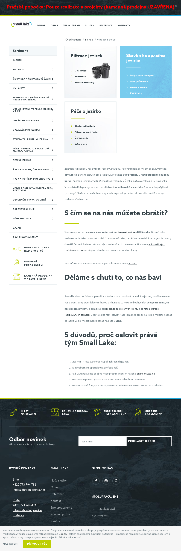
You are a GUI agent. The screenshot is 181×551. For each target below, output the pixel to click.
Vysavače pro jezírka (26, 129)
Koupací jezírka (61, 514)
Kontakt (56, 501)
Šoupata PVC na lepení (142, 75)
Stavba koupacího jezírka (145, 58)
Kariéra (55, 521)
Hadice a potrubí (139, 87)
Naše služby (59, 480)
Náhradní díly (22, 218)
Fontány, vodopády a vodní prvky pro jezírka (31, 98)
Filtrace (18, 69)
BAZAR (17, 227)
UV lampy (19, 88)
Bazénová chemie (24, 209)
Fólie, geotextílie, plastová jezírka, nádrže (31, 149)
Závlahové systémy (25, 237)
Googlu (63, 533)
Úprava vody (81, 137)
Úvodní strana (73, 39)
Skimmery (80, 76)
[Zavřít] (175, 7)
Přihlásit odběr (151, 441)
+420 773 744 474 (24, 505)
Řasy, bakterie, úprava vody (31, 169)
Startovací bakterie (85, 125)
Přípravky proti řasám (86, 132)
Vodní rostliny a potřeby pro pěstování (32, 189)
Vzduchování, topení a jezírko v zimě (32, 110)
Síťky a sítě (81, 143)
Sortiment (20, 50)
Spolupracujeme (61, 508)
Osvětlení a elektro (26, 120)
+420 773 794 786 (24, 485)
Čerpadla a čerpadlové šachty (33, 78)
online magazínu (146, 373)
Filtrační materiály (84, 82)
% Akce (17, 60)
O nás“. (133, 263)
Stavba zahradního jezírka (30, 139)
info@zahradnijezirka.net (29, 490)
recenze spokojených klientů (122, 308)
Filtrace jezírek (87, 56)
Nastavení (10, 544)
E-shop (89, 39)
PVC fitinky (136, 93)
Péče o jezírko (22, 160)
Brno (16, 480)
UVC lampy (81, 70)
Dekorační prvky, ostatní (29, 199)
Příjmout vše (37, 544)
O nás (54, 487)
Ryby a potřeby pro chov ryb (31, 178)
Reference (57, 494)
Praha (16, 500)
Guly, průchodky (139, 81)
